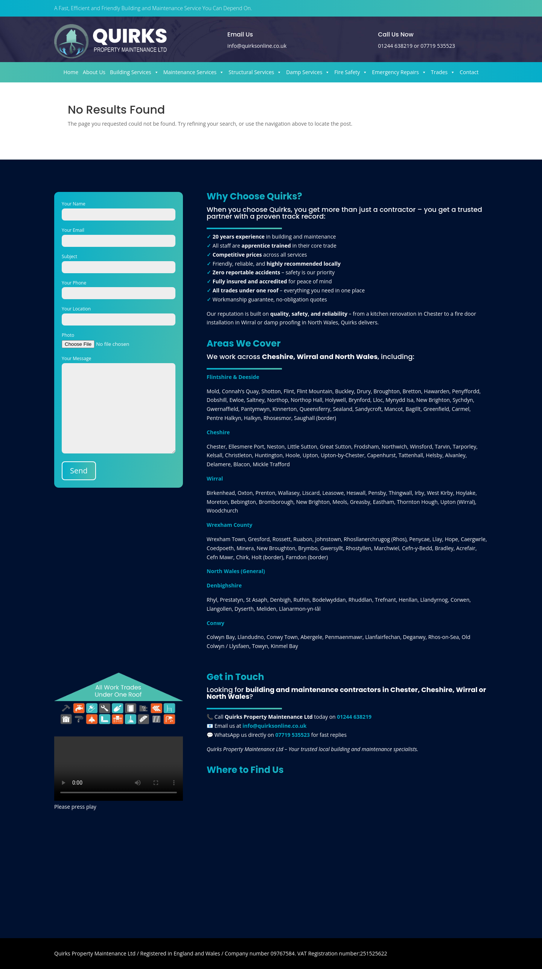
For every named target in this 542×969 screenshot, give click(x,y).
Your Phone (118, 288)
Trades (443, 72)
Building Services (134, 72)
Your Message (118, 405)
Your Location (118, 314)
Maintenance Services (193, 72)
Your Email (118, 235)
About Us (94, 72)
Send (79, 470)
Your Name (118, 209)
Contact (469, 72)
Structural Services (255, 72)
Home (71, 72)
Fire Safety (350, 72)
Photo (118, 339)
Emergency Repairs (399, 72)
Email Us (240, 34)
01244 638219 (395, 45)
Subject (118, 262)
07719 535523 (437, 45)
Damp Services (308, 72)
